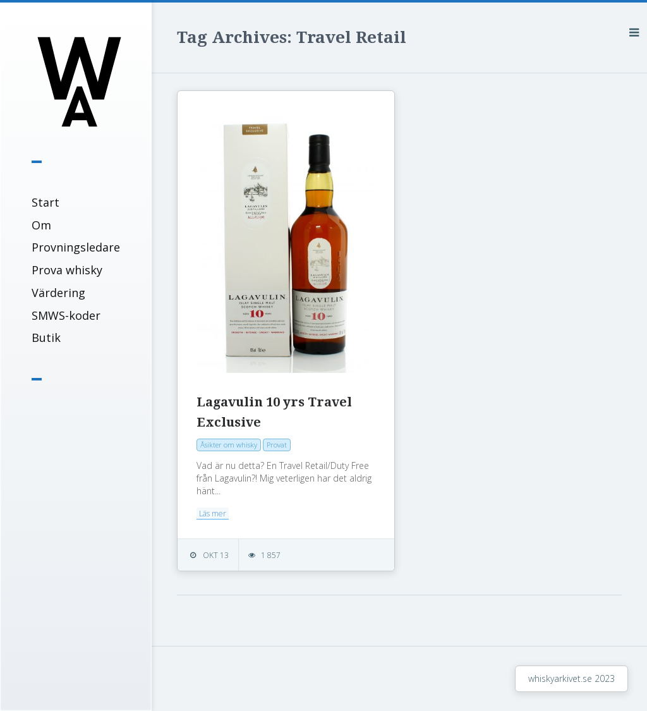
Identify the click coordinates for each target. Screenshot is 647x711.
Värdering (58, 292)
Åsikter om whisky (228, 444)
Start (45, 202)
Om (41, 225)
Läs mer (212, 513)
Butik (46, 337)
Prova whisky (67, 269)
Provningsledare (76, 247)
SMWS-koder (66, 315)
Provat (277, 444)
